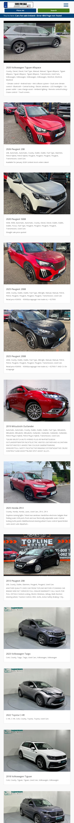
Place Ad (20, 10)
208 (7, 153)
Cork (8, 657)
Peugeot (31, 155)
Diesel (15, 71)
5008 (8, 223)
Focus (14, 226)
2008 (8, 293)
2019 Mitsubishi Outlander (20, 426)
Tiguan (20, 780)
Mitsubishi (61, 430)
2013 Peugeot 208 (15, 580)
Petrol (61, 293)
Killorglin (41, 293)
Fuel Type (28, 71)
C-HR (8, 719)
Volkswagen (10, 77)
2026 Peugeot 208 (15, 149)
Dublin (37, 153)
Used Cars (56, 74)
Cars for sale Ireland (25, 15)
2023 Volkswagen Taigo (18, 653)
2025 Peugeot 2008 (16, 289)
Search (54, 10)
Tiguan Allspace (53, 71)
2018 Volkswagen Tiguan (19, 776)
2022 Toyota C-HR (15, 715)
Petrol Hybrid (11, 155)
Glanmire (58, 153)
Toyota (30, 719)
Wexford (50, 77)
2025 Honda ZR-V (15, 507)
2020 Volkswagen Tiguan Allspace (23, 67)
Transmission (45, 74)
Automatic (14, 153)
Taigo (19, 657)
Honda (15, 511)
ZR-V (41, 511)
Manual (36, 71)
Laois (27, 511)
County (9, 71)
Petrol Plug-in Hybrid (14, 436)
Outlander (36, 433)
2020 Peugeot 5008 (16, 219)
